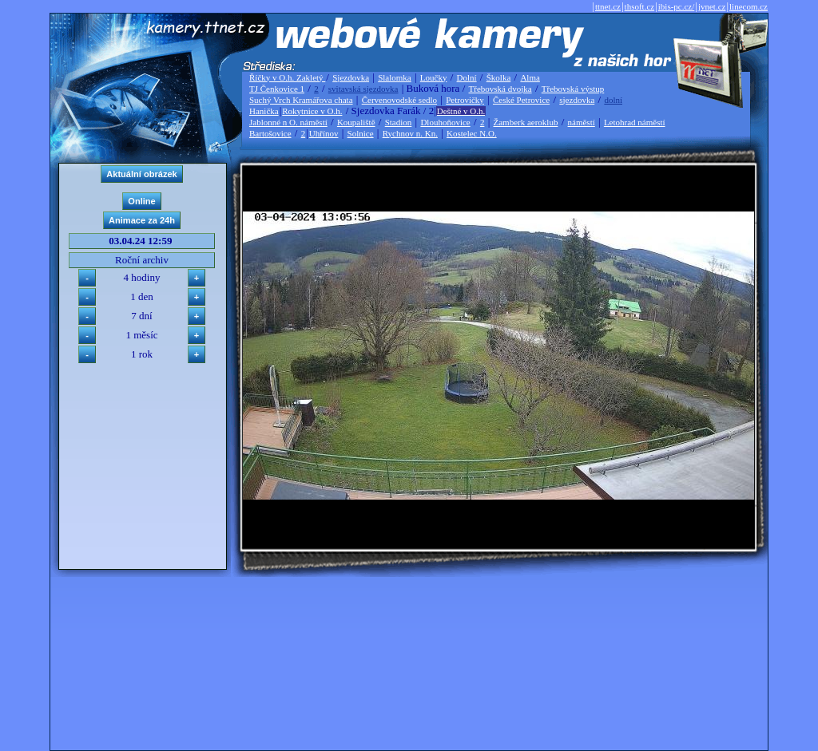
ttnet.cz (608, 6)
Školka (498, 77)
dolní (613, 100)
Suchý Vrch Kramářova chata (301, 100)
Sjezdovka (350, 77)
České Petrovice (521, 100)
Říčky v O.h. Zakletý (287, 77)
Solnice (360, 133)
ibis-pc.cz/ (676, 6)
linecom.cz (748, 6)
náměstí (581, 122)
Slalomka (394, 77)
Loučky (433, 77)
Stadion (398, 122)
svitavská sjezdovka (363, 88)
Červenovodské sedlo (399, 100)
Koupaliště (356, 122)
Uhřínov (324, 133)
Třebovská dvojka (500, 88)
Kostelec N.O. (472, 133)
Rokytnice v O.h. (312, 111)
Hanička (264, 111)
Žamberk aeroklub (525, 122)
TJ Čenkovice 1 (276, 88)
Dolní (467, 77)
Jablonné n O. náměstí (288, 122)
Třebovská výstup (573, 88)
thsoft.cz (640, 6)
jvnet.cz (712, 6)
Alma (529, 77)
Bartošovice (270, 133)
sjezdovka (576, 100)
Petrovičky (465, 100)
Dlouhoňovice (445, 122)
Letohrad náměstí (634, 122)
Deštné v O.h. (461, 111)
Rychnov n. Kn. (410, 133)
